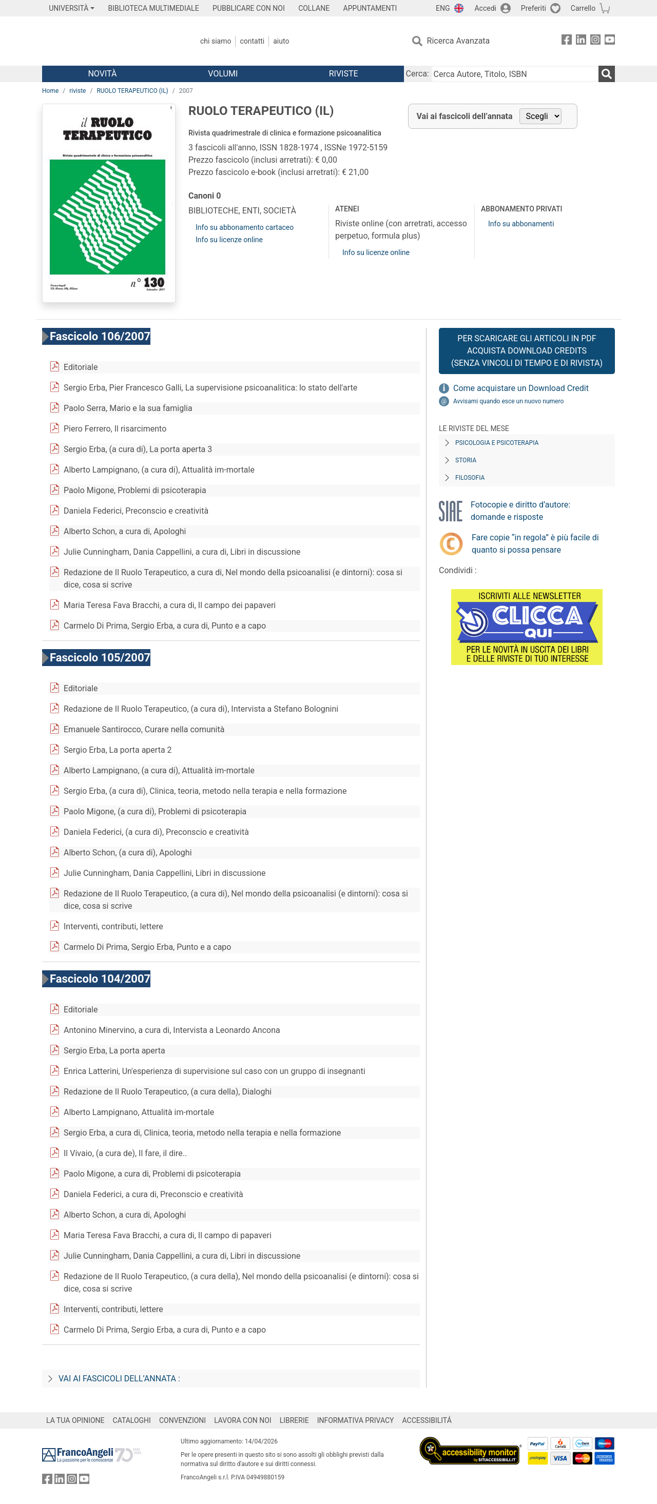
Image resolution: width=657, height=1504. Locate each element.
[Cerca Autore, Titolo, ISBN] (514, 74)
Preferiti (533, 8)
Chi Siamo (215, 41)
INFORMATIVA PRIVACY (355, 1420)
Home (50, 90)
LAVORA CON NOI (243, 1420)
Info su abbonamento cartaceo (245, 227)
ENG (443, 8)
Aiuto (281, 41)
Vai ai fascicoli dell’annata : (119, 1378)
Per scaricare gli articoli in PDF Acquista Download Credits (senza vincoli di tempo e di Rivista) (527, 351)
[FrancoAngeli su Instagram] (595, 41)
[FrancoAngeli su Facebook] (567, 41)
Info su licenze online (229, 240)
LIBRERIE (294, 1420)
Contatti (252, 41)
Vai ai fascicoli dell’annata (465, 116)
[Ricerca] (606, 74)
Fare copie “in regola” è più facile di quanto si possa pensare (535, 544)
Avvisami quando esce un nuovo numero (508, 401)
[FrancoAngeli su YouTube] (610, 41)
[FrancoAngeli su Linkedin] (581, 41)
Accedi (485, 8)
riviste (77, 90)
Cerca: (417, 74)
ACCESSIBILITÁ (427, 1420)
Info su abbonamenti (521, 224)
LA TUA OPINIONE (75, 1420)
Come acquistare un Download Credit (521, 388)
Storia (465, 460)
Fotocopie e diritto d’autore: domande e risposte (520, 511)
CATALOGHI (132, 1420)
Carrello (583, 8)
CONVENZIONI (182, 1420)
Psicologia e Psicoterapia (496, 442)
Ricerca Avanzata (458, 41)
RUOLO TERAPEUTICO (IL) (132, 90)
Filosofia (470, 477)
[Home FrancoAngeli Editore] (110, 41)
